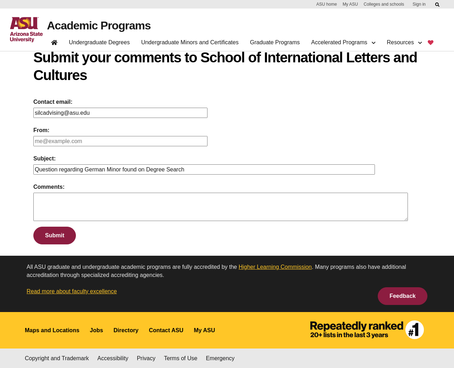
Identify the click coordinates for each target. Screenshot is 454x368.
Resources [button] (404, 42)
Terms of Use (180, 358)
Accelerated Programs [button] (343, 42)
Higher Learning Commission (275, 267)
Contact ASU (166, 330)
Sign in (419, 4)
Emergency (220, 358)
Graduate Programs (275, 42)
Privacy (146, 358)
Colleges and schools (384, 4)
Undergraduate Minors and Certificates (190, 42)
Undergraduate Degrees (99, 42)
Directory (126, 330)
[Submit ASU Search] (437, 4)
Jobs (96, 330)
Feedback (402, 296)
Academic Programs (98, 25)
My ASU (350, 4)
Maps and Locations (52, 330)
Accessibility (113, 358)
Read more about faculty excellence (72, 291)
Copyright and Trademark (57, 358)
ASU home (326, 4)
